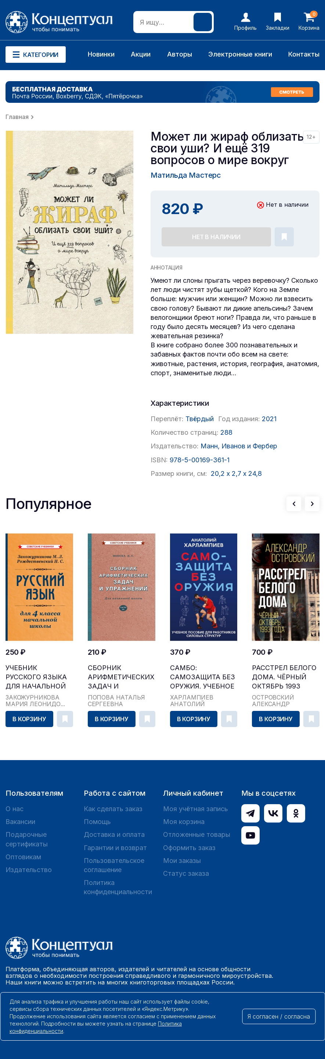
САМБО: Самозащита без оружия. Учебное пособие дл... (202, 677)
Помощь (97, 821)
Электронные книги (240, 54)
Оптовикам (23, 857)
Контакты (303, 54)
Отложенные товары (196, 834)
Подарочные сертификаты (27, 839)
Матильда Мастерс (186, 175)
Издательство (29, 870)
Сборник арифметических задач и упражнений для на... (121, 677)
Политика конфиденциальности (118, 887)
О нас (15, 809)
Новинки (101, 54)
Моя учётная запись (195, 809)
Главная (17, 116)
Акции (141, 54)
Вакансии (20, 821)
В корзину (29, 719)
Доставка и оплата (114, 834)
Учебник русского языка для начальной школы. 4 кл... (36, 677)
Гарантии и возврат (115, 848)
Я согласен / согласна (279, 1016)
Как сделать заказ (113, 809)
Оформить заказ (189, 848)
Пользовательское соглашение (114, 865)
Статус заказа (186, 873)
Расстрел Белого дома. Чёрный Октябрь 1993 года (284, 677)
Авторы (179, 54)
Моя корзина (184, 821)
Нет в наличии (216, 237)
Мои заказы (182, 860)
